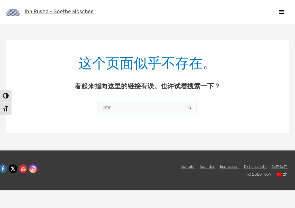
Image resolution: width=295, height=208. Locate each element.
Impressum (228, 167)
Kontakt (183, 167)
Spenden (204, 167)
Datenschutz (255, 167)
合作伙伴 (280, 167)
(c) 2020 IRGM (259, 175)
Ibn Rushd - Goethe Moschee (62, 12)
